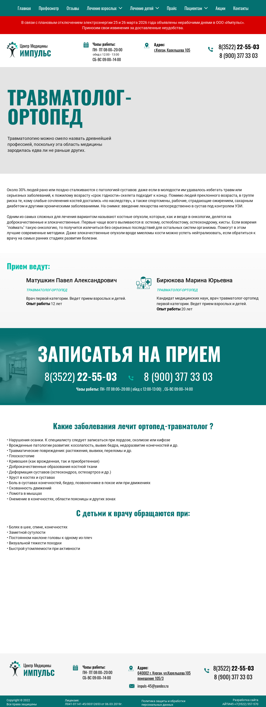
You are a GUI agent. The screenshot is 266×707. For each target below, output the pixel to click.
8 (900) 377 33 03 (238, 55)
